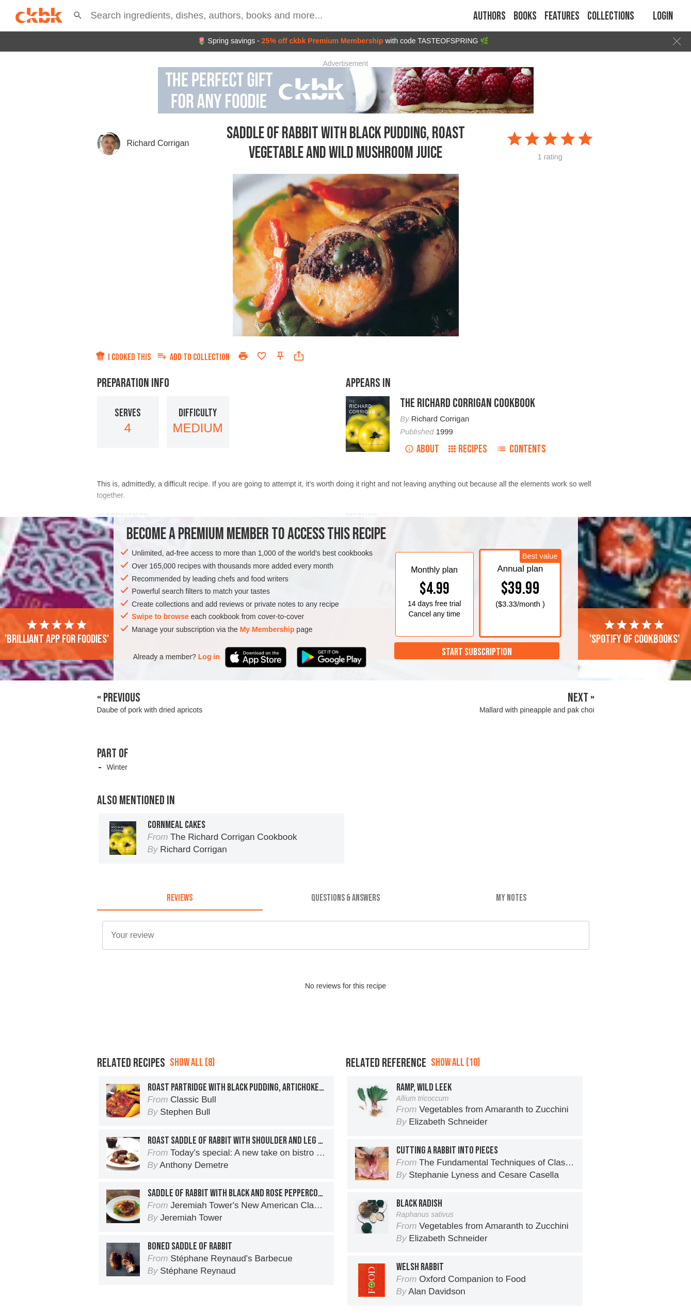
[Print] (243, 356)
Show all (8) (192, 1062)
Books (525, 16)
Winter (116, 767)
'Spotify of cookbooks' (634, 632)
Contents (521, 449)
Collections (610, 16)
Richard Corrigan (158, 143)
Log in (209, 657)
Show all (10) (455, 1062)
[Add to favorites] (261, 356)
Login (663, 16)
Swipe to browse (160, 616)
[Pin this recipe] (280, 356)
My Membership (267, 629)
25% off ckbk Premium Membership (322, 41)
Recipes (467, 449)
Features (562, 16)
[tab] (180, 898)
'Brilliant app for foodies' (57, 632)
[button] (78, 15)
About (422, 449)
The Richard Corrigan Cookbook (467, 403)
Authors (489, 16)
